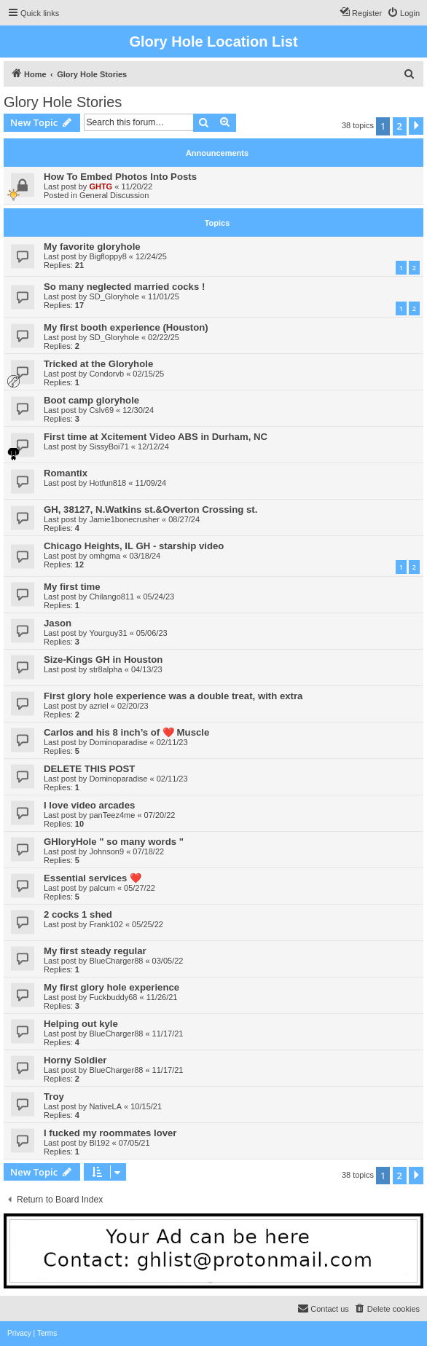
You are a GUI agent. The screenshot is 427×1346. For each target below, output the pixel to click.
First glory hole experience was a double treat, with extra (173, 695)
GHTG (100, 186)
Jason (57, 623)
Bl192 (99, 1142)
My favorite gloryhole (92, 246)
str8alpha (105, 669)
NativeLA (105, 1106)
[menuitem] (403, 13)
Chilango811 (111, 596)
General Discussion (114, 195)
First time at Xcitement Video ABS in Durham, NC (155, 436)
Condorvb (106, 373)
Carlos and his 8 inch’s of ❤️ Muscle (126, 732)
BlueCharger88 (116, 960)
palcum (101, 887)
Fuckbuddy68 (113, 997)
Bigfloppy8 (107, 256)
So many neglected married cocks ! (124, 286)
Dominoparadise (118, 742)
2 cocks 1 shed (78, 914)
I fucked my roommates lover (110, 1132)
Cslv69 (101, 410)
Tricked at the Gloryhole (98, 363)
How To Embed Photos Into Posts (120, 176)
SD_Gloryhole (113, 296)
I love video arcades (89, 805)
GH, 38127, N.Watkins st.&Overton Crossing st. (150, 509)
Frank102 (105, 924)
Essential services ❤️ (92, 878)
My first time (72, 586)
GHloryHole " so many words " (114, 841)
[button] (416, 126)
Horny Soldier (75, 1060)
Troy (54, 1096)
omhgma (104, 555)
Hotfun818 (107, 483)
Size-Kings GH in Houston (103, 659)
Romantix (65, 473)
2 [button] (399, 126)
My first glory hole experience (111, 987)
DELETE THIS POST (89, 768)
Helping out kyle (81, 1023)
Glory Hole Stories (63, 102)
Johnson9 (106, 851)
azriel (98, 705)
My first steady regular (95, 950)
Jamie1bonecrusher (124, 519)
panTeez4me (112, 815)
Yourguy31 (108, 633)
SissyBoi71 (108, 446)
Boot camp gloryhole (91, 400)
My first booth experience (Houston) (126, 327)
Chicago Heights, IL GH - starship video (134, 545)
